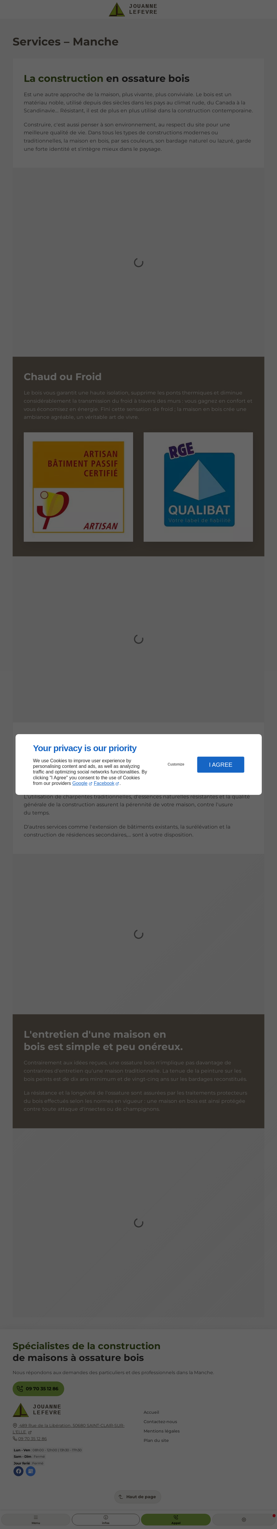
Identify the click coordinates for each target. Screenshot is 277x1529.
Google (80, 783)
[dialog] (139, 764)
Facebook (104, 783)
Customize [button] (176, 764)
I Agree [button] (220, 764)
